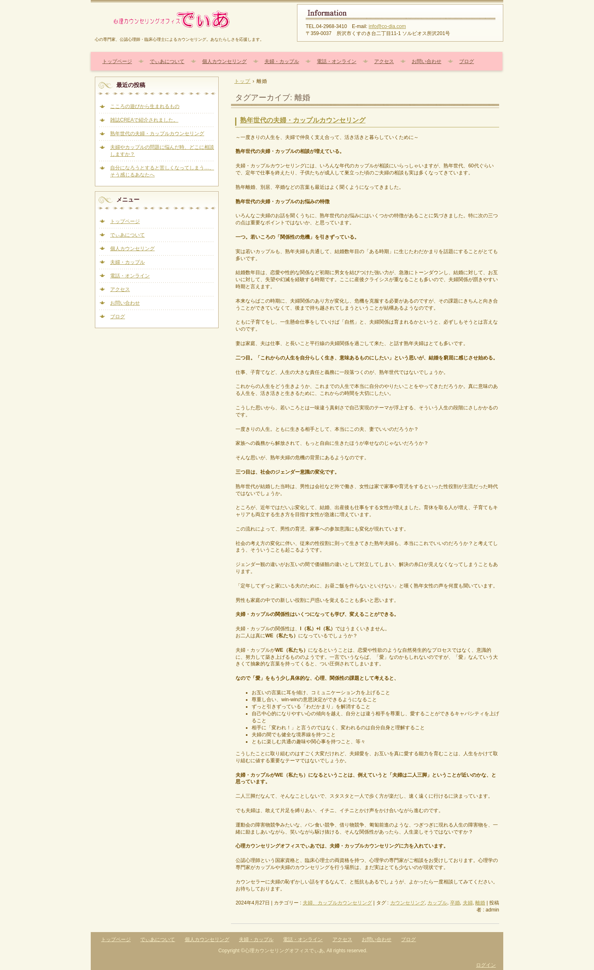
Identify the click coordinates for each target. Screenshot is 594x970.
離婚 (480, 903)
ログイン (486, 965)
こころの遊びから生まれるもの (144, 106)
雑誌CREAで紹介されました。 (144, 120)
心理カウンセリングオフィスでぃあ (190, 19)
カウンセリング (407, 903)
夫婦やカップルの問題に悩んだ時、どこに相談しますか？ (162, 150)
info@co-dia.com (387, 26)
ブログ (466, 61)
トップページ (117, 61)
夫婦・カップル (281, 61)
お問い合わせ (426, 61)
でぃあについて (167, 61)
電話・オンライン (336, 61)
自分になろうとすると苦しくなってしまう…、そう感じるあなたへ (162, 171)
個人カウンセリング (224, 61)
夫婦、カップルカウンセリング (337, 903)
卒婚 (455, 903)
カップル (437, 903)
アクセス (384, 61)
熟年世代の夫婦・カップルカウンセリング (302, 120)
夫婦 (468, 903)
